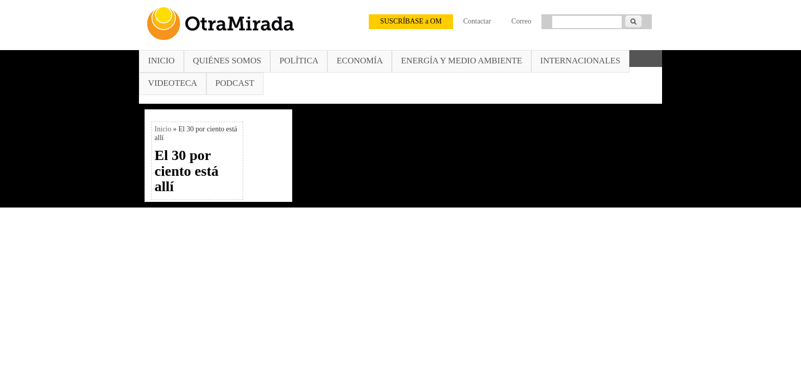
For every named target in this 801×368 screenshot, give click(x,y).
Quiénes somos (227, 60)
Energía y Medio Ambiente (461, 60)
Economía (360, 60)
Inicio (161, 60)
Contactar (477, 21)
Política (298, 60)
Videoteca (172, 83)
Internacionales (580, 60)
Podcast (234, 83)
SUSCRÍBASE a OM (411, 21)
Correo (521, 21)
